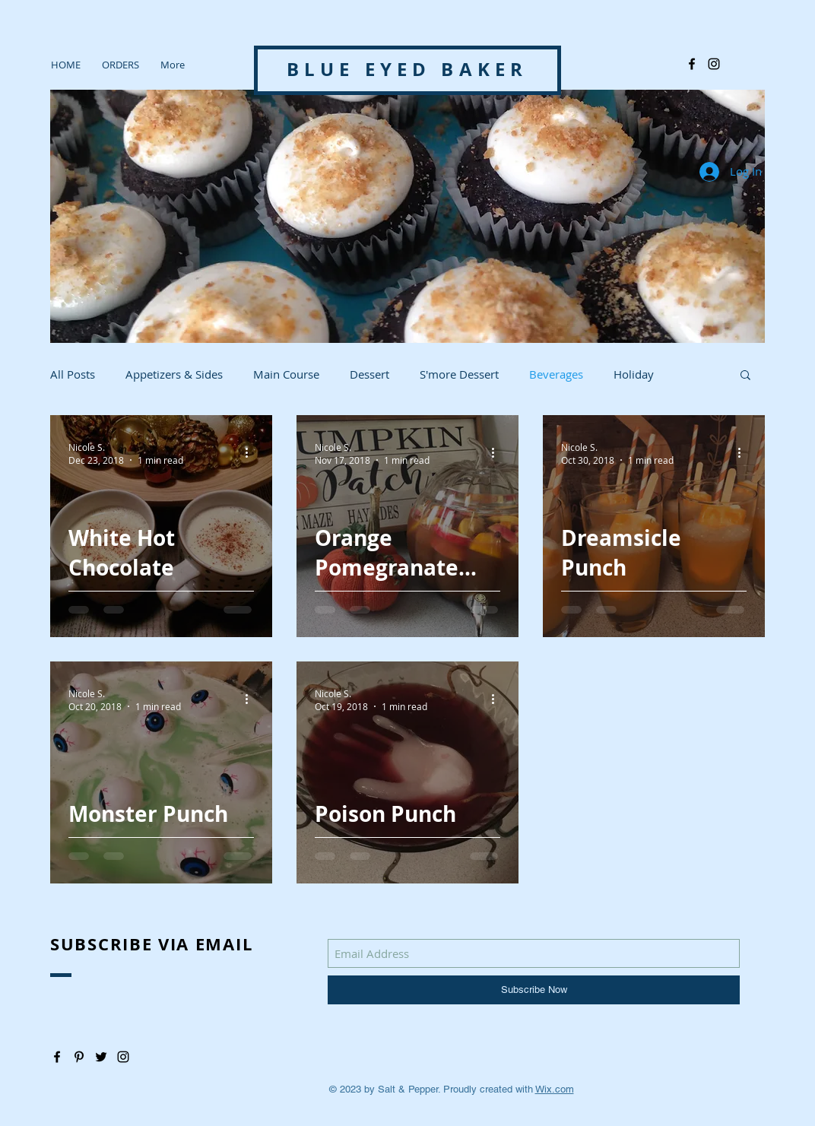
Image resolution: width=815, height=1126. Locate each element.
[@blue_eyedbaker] (713, 63)
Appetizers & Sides (174, 374)
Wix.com (554, 1089)
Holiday (634, 374)
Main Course (286, 374)
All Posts (72, 374)
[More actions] (252, 453)
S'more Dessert (459, 374)
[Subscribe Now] (534, 989)
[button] (745, 376)
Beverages (556, 374)
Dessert (369, 374)
